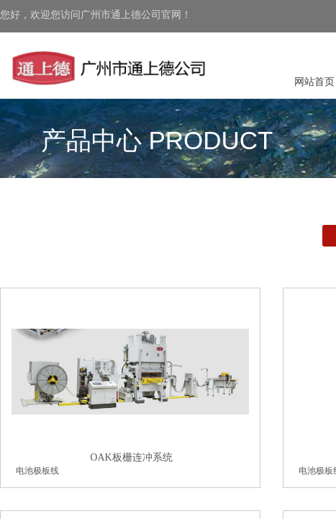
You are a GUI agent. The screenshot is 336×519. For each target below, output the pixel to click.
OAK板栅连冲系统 (131, 457)
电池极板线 (37, 471)
